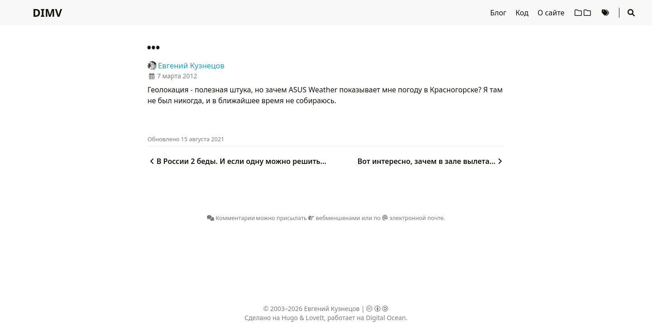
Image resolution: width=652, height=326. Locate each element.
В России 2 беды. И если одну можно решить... (237, 161)
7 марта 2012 (177, 76)
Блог (499, 13)
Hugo (290, 317)
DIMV (47, 12)
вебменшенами (334, 218)
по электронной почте (408, 218)
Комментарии (231, 218)
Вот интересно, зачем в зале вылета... (431, 161)
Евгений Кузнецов (332, 308)
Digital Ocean (386, 317)
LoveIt (315, 317)
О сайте (551, 13)
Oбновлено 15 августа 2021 (186, 139)
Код (522, 13)
